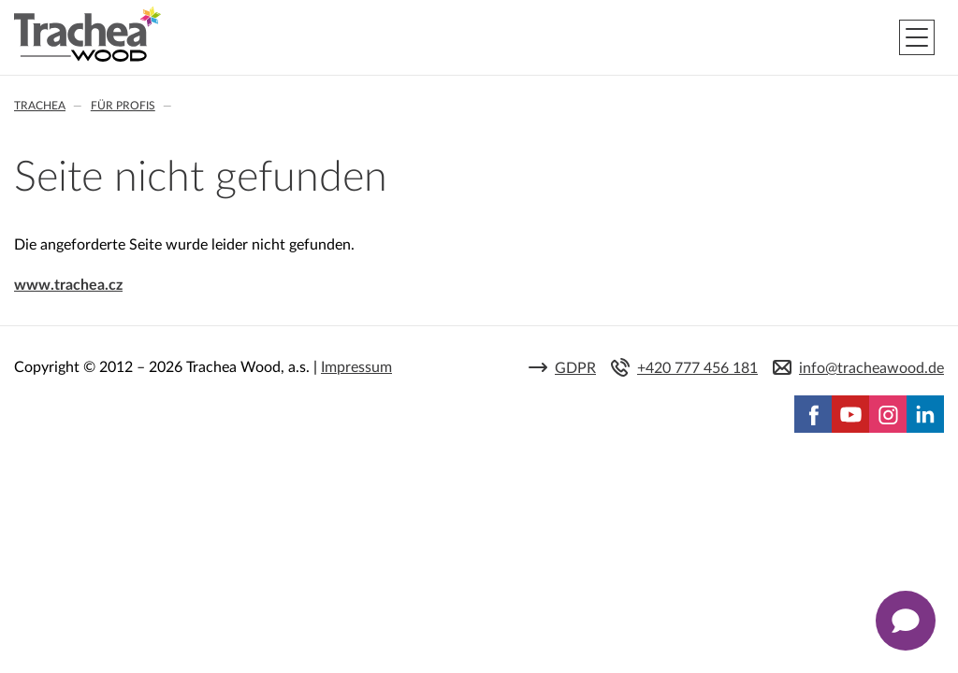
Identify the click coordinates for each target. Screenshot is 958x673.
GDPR (575, 368)
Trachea (39, 105)
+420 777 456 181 (697, 368)
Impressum (356, 367)
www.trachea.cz (68, 285)
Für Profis (123, 105)
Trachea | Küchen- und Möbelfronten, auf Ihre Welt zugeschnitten (87, 35)
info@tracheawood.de (871, 368)
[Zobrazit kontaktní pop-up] (906, 621)
